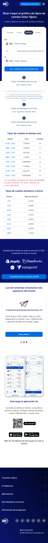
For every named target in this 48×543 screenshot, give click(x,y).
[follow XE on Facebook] (17, 520)
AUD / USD (10, 175)
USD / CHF (10, 162)
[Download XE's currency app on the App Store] (15, 434)
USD (9, 215)
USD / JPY (10, 153)
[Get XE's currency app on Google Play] (31, 434)
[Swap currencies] (7, 51)
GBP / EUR (10, 148)
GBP (9, 233)
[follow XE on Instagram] (33, 520)
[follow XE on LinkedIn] (28, 520)
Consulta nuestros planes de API (24, 277)
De (5, 39)
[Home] (5, 4)
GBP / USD (10, 157)
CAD (9, 219)
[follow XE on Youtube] (38, 520)
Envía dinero (24, 334)
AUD (9, 224)
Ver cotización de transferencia (24, 69)
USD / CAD (10, 166)
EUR (9, 210)
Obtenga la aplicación (30, 4)
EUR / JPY (10, 171)
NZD (9, 228)
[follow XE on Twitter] (22, 520)
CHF (9, 206)
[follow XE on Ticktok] (44, 520)
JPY (9, 201)
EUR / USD (10, 143)
